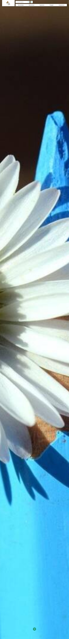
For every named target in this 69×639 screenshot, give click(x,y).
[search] (21, 2)
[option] (34, 319)
